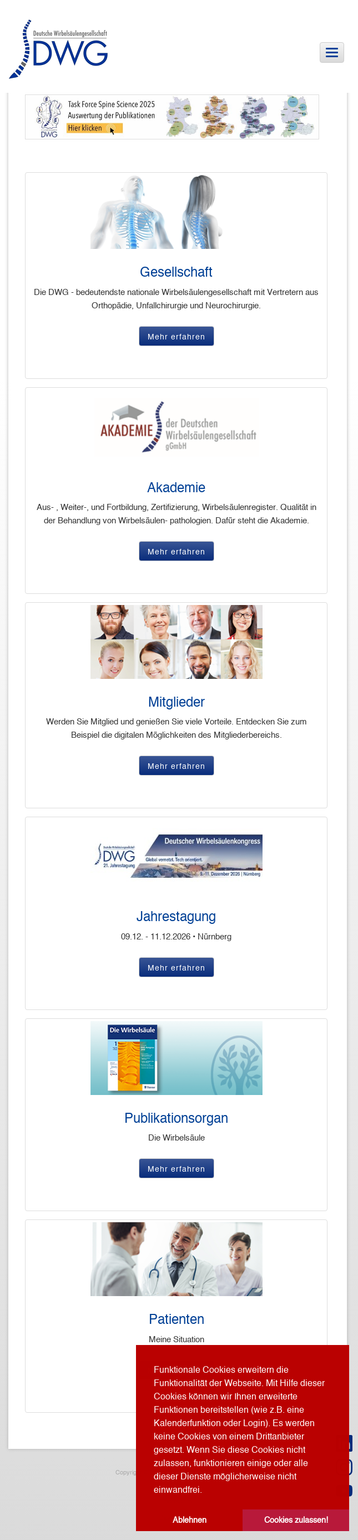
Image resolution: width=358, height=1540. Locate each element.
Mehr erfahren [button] (176, 337)
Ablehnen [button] (189, 1520)
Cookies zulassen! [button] (296, 1520)
